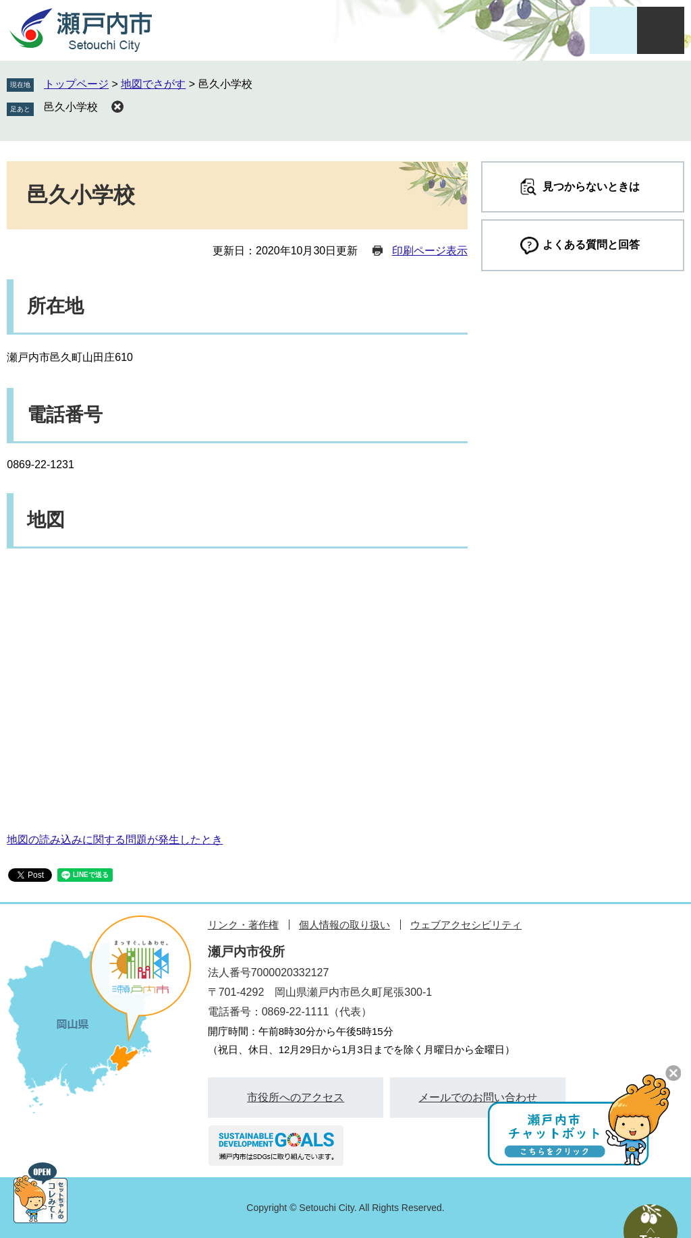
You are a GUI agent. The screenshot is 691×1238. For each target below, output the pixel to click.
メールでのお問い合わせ (477, 1097)
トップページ (76, 84)
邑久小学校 (71, 107)
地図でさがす (153, 84)
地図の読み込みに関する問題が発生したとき (115, 839)
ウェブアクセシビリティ (466, 924)
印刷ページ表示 (430, 250)
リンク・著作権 (243, 924)
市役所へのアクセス (295, 1097)
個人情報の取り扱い (344, 924)
